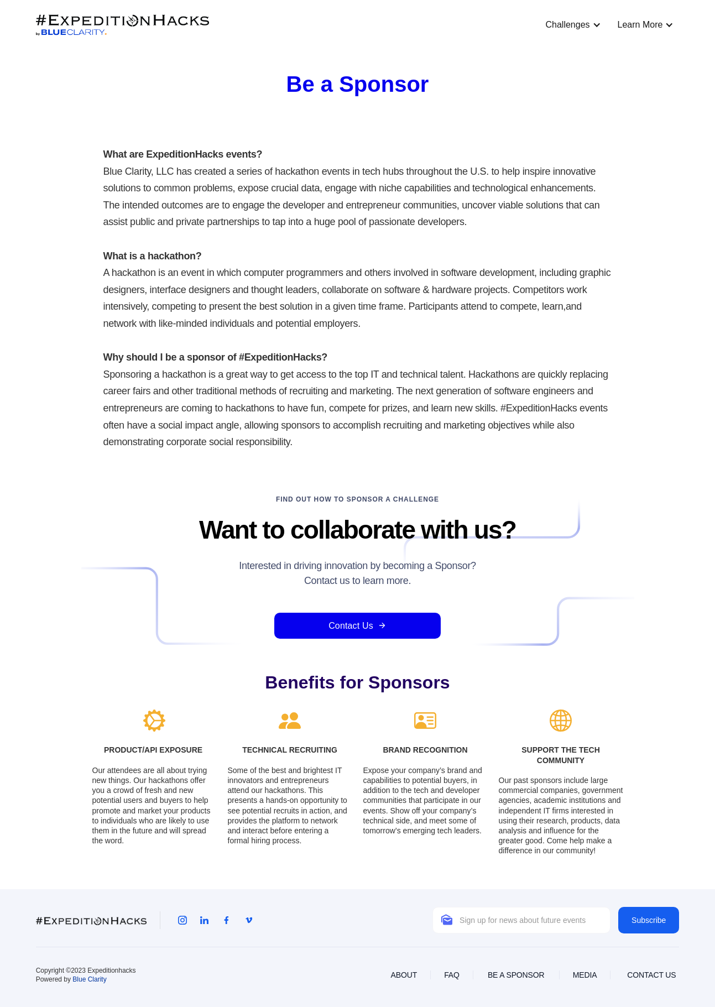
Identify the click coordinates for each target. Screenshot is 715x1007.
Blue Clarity (89, 979)
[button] (570, 24)
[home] (122, 25)
